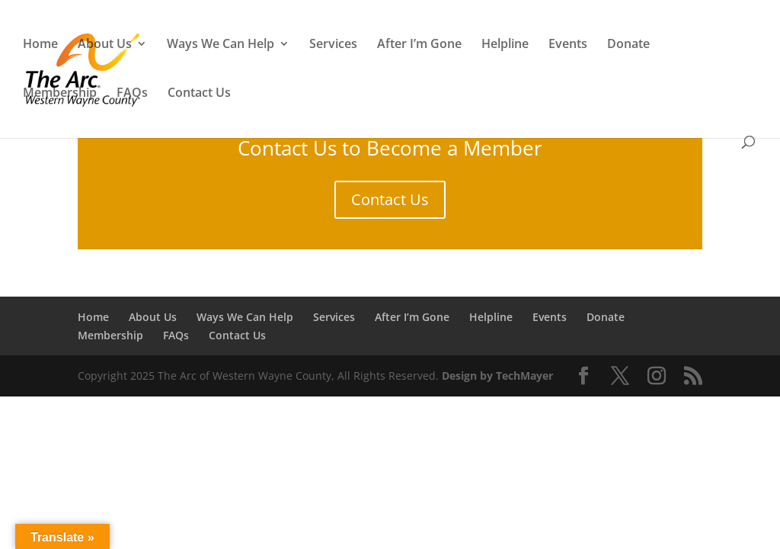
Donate (628, 45)
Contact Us (199, 94)
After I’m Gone (419, 45)
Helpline (505, 45)
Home (40, 45)
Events (567, 45)
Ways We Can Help (220, 45)
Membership (60, 94)
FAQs (132, 94)
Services (333, 45)
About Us (105, 45)
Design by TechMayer (497, 375)
